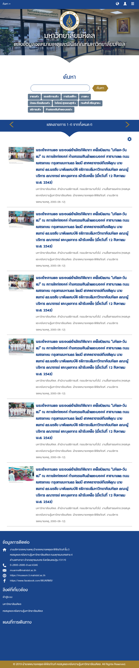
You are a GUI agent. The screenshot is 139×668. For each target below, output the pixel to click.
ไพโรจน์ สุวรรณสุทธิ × (65, 103)
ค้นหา (100, 88)
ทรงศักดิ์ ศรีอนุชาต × (90, 103)
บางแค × (85, 97)
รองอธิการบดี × (51, 97)
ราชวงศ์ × (34, 97)
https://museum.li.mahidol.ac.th (27, 575)
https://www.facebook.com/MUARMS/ (31, 580)
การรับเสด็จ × (70, 97)
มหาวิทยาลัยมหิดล (12, 604)
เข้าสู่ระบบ (7, 597)
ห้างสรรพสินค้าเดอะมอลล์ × (59, 110)
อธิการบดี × (35, 110)
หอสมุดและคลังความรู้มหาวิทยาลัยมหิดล (23, 611)
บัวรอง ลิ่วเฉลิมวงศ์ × (40, 103)
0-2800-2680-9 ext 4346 (24, 565)
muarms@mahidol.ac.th (23, 570)
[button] (117, 3)
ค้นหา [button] (6, 4)
